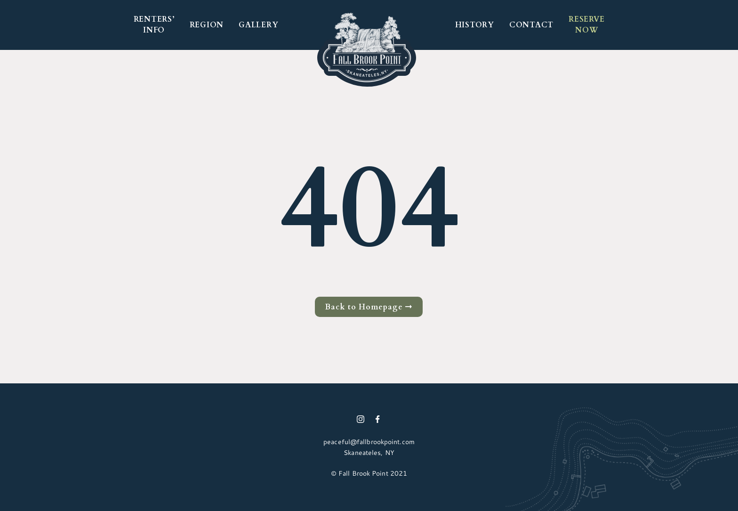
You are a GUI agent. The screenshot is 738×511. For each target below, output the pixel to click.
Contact (531, 25)
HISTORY (474, 25)
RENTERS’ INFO (154, 24)
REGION (207, 25)
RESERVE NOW (586, 24)
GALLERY (258, 25)
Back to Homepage (368, 307)
